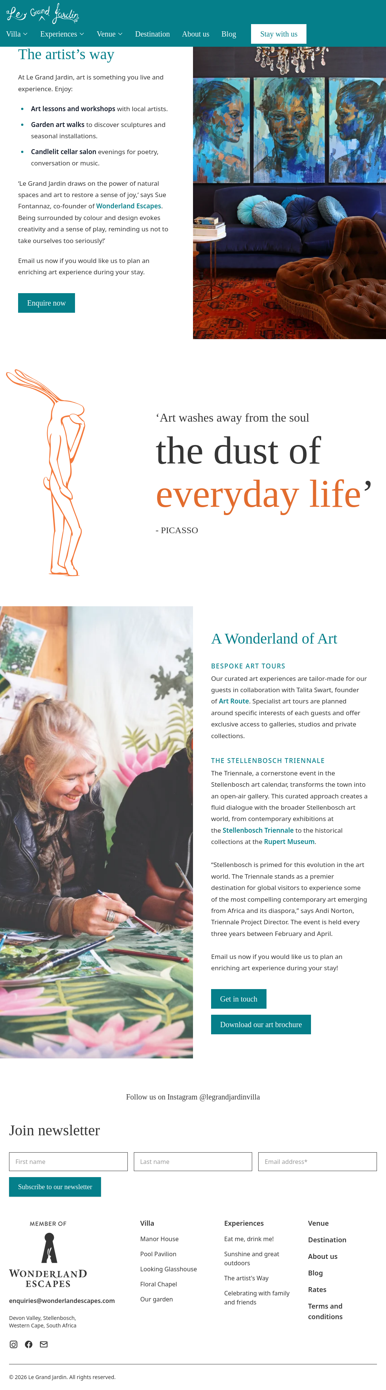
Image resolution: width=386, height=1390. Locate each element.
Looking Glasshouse (168, 1269)
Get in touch (238, 999)
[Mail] (43, 1344)
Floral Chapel (158, 1284)
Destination (152, 34)
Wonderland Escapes (128, 206)
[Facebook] (28, 1344)
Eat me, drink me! (249, 1239)
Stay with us (278, 34)
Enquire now (46, 303)
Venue (110, 34)
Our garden (156, 1299)
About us (196, 34)
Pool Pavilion (158, 1254)
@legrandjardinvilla (229, 1097)
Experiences (62, 34)
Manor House (159, 1239)
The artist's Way (246, 1278)
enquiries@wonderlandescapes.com (62, 1301)
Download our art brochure (261, 1024)
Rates (317, 1289)
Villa (17, 34)
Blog (229, 34)
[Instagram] (13, 1344)
